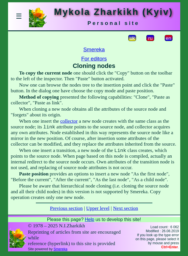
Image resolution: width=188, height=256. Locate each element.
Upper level (97, 210)
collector (69, 121)
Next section (125, 210)
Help (89, 221)
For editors (94, 59)
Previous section (66, 210)
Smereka (94, 49)
